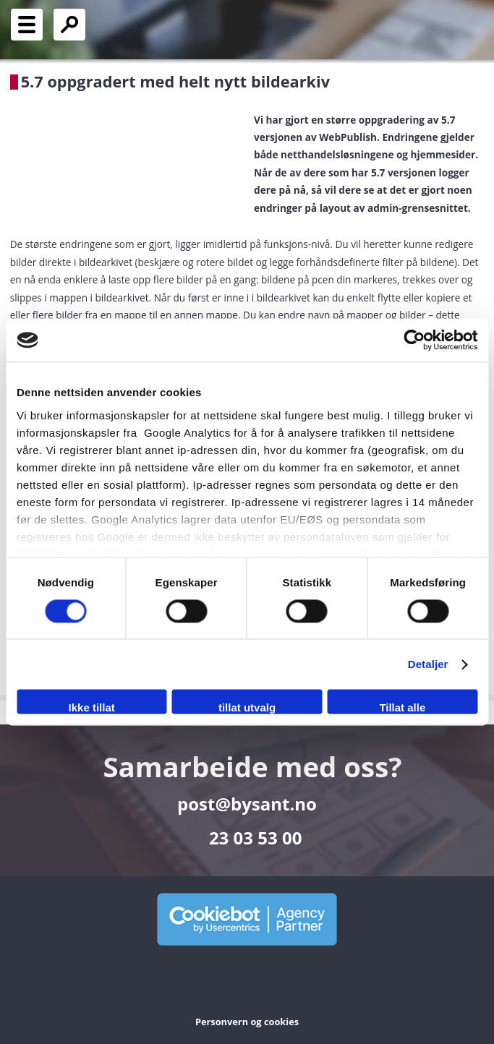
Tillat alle (402, 708)
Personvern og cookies (247, 1021)
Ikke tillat (92, 708)
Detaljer (428, 664)
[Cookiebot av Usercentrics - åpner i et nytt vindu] (414, 340)
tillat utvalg (247, 708)
